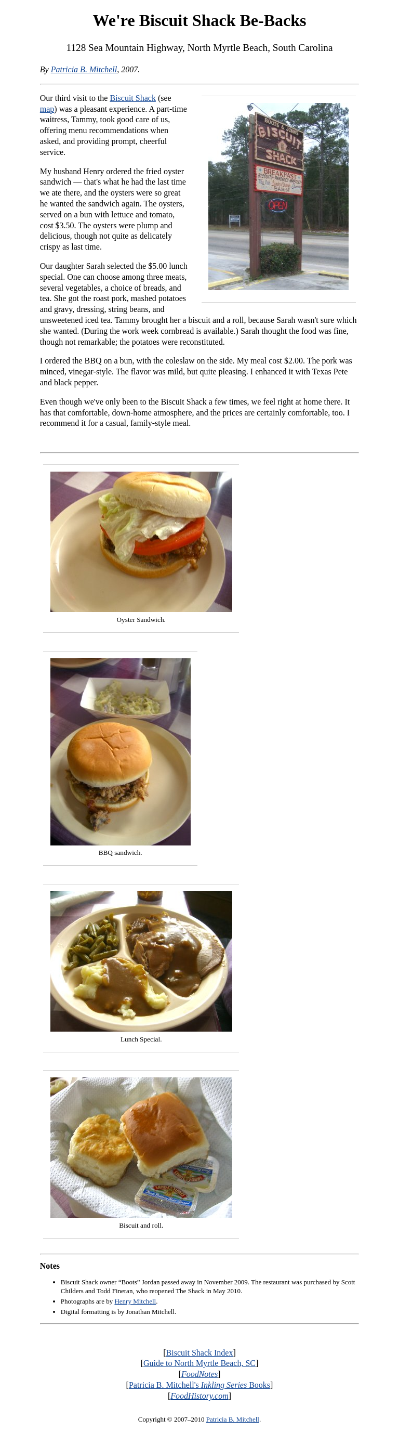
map (47, 109)
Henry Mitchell (135, 1301)
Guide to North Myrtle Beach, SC (199, 1363)
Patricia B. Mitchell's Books (199, 1385)
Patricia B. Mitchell (84, 69)
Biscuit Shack (132, 98)
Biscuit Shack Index (199, 1352)
